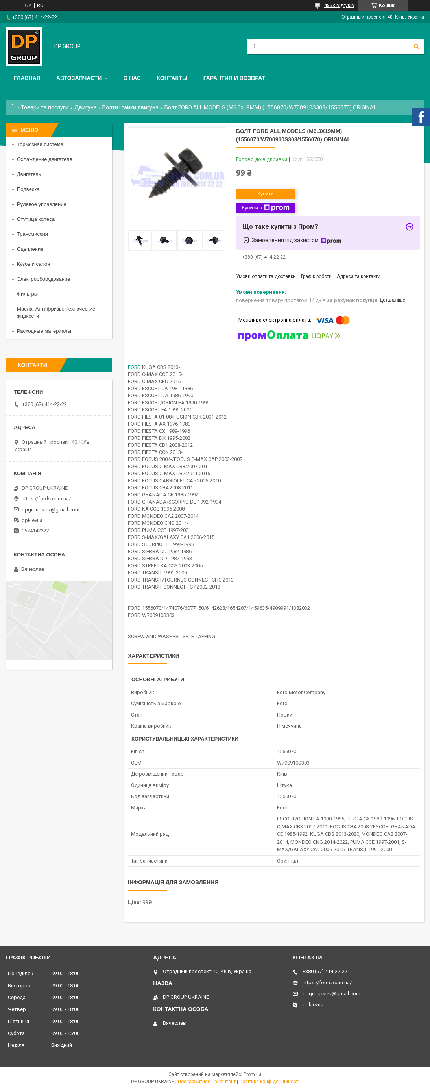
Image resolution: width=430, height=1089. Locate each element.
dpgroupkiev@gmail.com (50, 510)
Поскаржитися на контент (207, 1081)
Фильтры (27, 294)
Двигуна (85, 107)
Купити (265, 193)
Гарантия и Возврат (234, 78)
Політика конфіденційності (269, 1081)
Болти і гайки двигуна (130, 107)
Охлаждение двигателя (44, 159)
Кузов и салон (33, 264)
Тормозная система (40, 144)
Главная (27, 78)
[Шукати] (416, 46)
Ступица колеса (36, 219)
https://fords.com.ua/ (46, 499)
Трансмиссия (32, 234)
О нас (132, 78)
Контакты (172, 78)
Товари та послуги (44, 107)
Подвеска (28, 189)
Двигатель (29, 174)
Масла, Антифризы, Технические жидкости (56, 312)
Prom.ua (253, 1074)
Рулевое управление (41, 204)
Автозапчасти (79, 78)
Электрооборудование (43, 279)
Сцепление (30, 249)
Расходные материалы (44, 331)
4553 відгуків (339, 5)
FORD (134, 367)
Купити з (265, 207)
